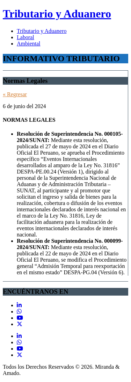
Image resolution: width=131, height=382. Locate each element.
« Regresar (15, 94)
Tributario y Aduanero (57, 13)
